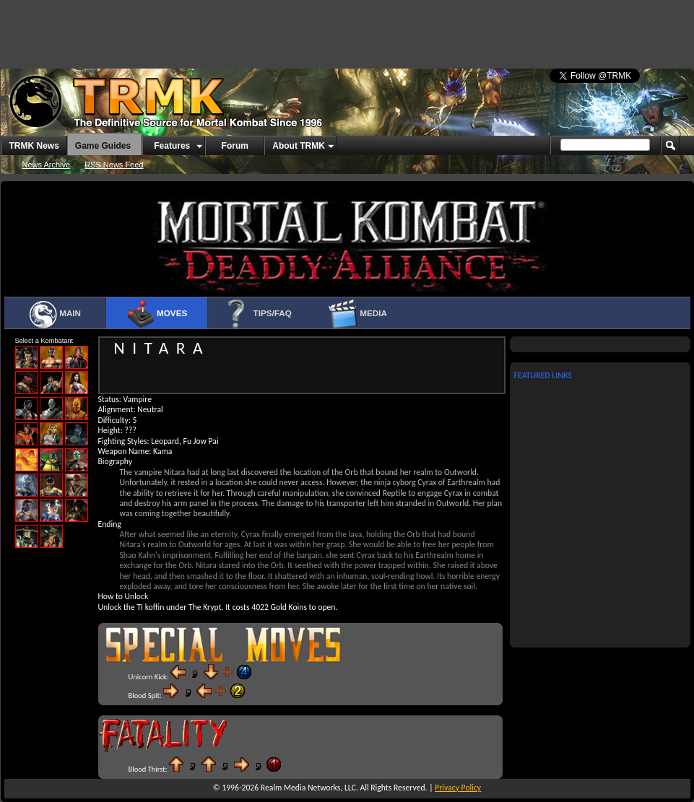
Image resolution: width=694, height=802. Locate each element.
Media (358, 314)
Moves (156, 314)
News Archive (46, 164)
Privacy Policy (458, 788)
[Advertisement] (178, 29)
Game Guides (103, 146)
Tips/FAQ (257, 314)
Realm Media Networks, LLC (308, 788)
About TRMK (298, 146)
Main (54, 314)
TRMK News (34, 146)
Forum (235, 146)
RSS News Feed (113, 164)
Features (172, 146)
